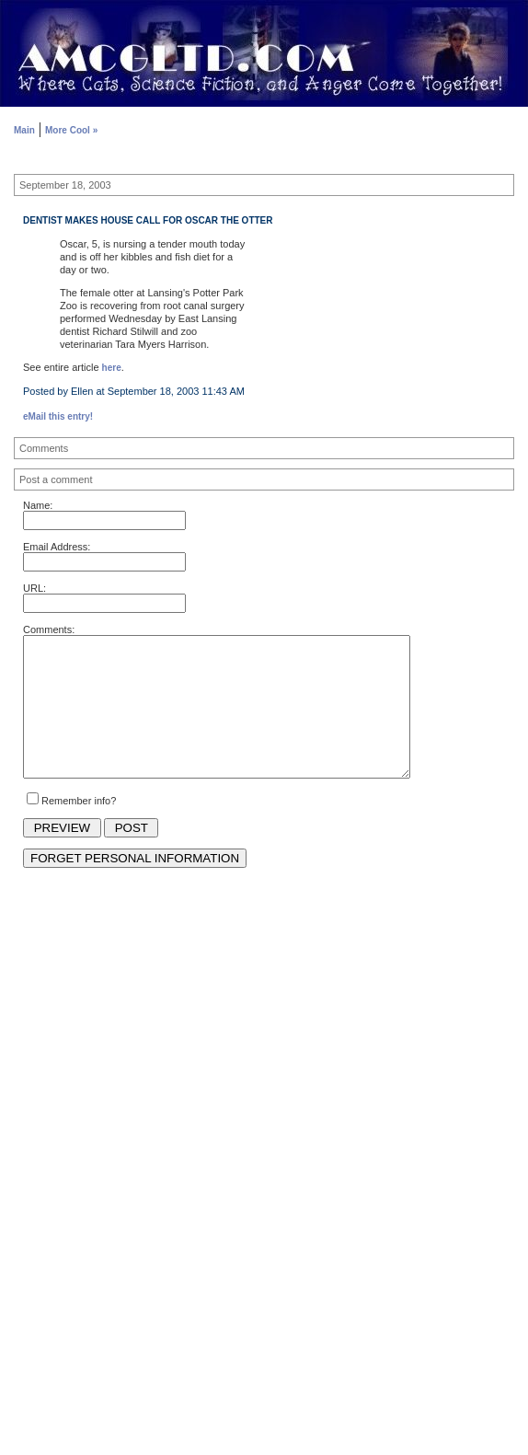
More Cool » (71, 130)
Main (24, 130)
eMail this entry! (58, 416)
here (111, 368)
